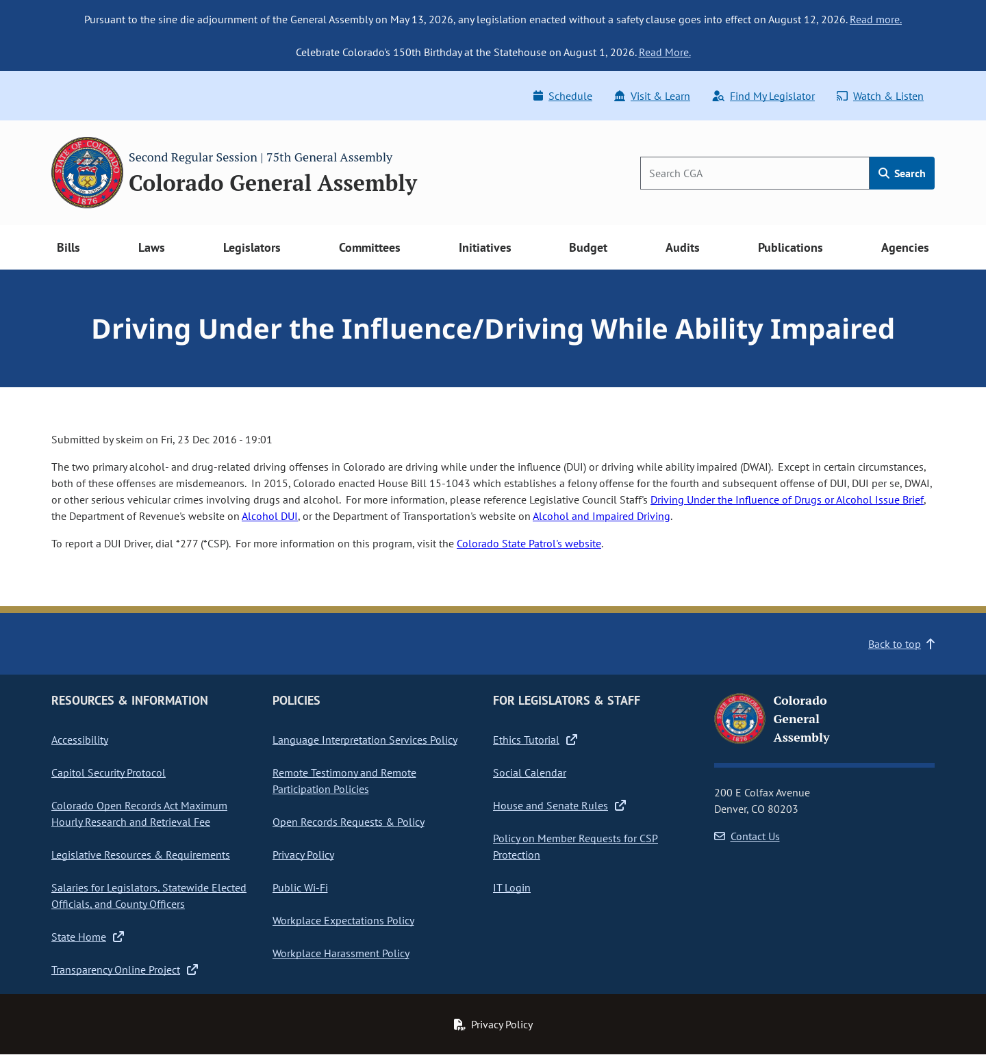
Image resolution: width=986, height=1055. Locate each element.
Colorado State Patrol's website (529, 543)
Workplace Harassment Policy (341, 953)
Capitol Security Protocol (108, 772)
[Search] (755, 173)
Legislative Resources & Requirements (140, 854)
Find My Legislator (763, 96)
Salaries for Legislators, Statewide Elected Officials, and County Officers (148, 896)
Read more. (876, 19)
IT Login (512, 887)
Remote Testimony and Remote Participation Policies (344, 781)
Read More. (665, 52)
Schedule (562, 96)
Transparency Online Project (124, 969)
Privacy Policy (303, 854)
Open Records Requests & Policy (349, 822)
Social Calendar (529, 772)
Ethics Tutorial (535, 739)
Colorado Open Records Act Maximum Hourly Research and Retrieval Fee (139, 813)
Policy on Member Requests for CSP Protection (575, 846)
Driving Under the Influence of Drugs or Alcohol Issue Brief (787, 499)
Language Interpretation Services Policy (365, 739)
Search (902, 173)
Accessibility (79, 739)
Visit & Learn (652, 96)
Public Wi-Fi (300, 887)
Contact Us (747, 836)
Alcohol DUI (270, 516)
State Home (87, 936)
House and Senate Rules (559, 805)
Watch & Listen (880, 96)
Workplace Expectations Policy (343, 920)
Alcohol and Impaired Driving (601, 516)
